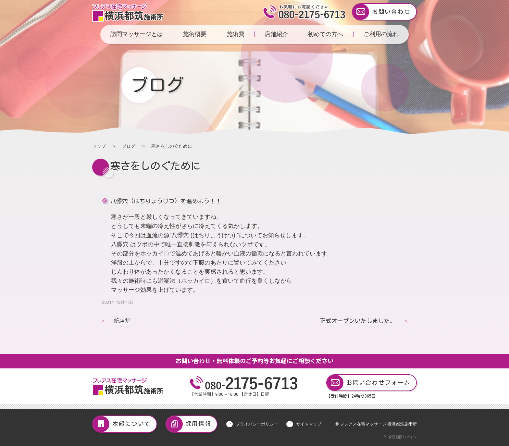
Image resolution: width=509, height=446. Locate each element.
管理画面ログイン (402, 437)
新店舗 (122, 321)
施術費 (235, 34)
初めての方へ (325, 34)
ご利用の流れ (381, 34)
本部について (122, 424)
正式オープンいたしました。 (358, 321)
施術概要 (194, 34)
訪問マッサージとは (136, 34)
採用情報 (188, 424)
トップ (99, 146)
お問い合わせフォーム (368, 383)
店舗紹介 (276, 34)
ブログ (128, 146)
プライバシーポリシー (257, 424)
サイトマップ (308, 424)
